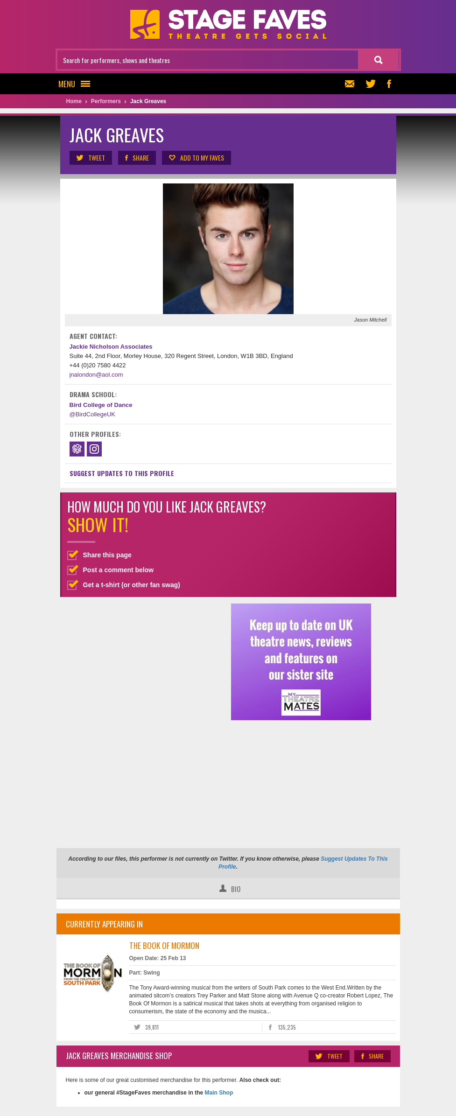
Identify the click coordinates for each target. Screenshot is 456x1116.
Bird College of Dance (101, 404)
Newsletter (348, 84)
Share (136, 158)
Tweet (90, 158)
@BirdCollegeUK (92, 414)
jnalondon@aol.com (96, 374)
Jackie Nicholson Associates (111, 346)
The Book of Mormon (164, 945)
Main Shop (218, 1092)
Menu (77, 83)
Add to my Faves (196, 158)
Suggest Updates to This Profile (122, 473)
